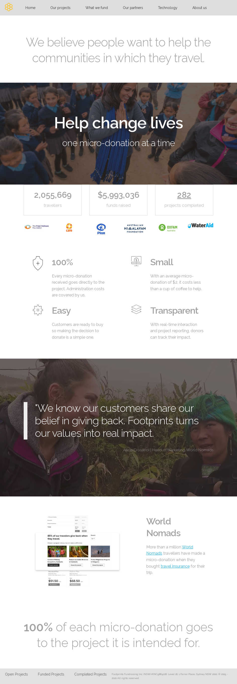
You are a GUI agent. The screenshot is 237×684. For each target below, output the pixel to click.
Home (30, 8)
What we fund (96, 8)
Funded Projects (51, 674)
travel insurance (175, 566)
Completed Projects (90, 674)
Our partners (133, 8)
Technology (167, 8)
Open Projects (16, 674)
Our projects (60, 8)
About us (199, 8)
